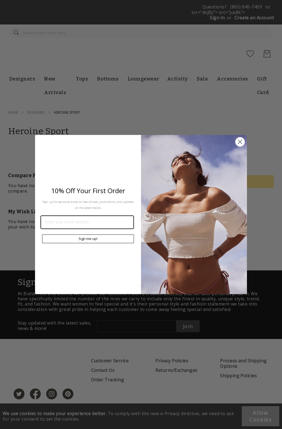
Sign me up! (88, 238)
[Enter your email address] (87, 222)
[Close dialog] (240, 142)
